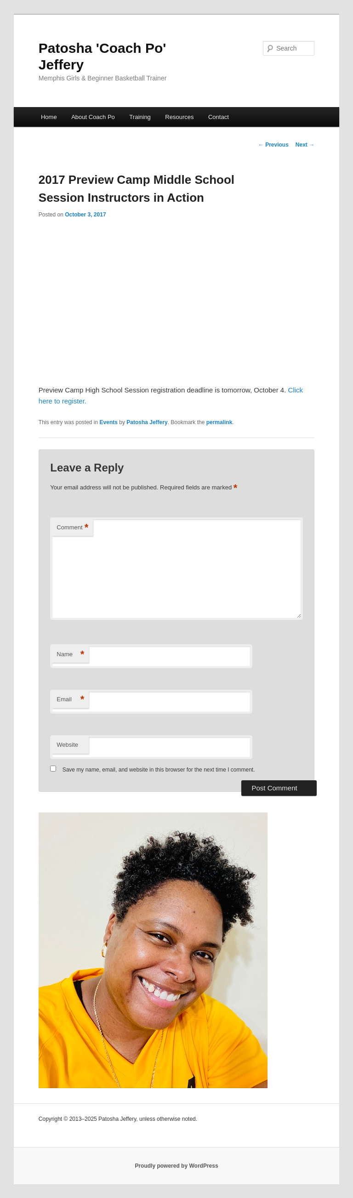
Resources (179, 117)
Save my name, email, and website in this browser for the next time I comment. (159, 769)
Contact (218, 117)
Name (70, 654)
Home (49, 117)
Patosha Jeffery (146, 422)
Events (109, 422)
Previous (273, 145)
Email (70, 699)
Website (67, 744)
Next (305, 145)
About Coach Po (93, 117)
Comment (72, 527)
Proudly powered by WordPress (176, 1166)
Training (139, 117)
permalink (219, 422)
